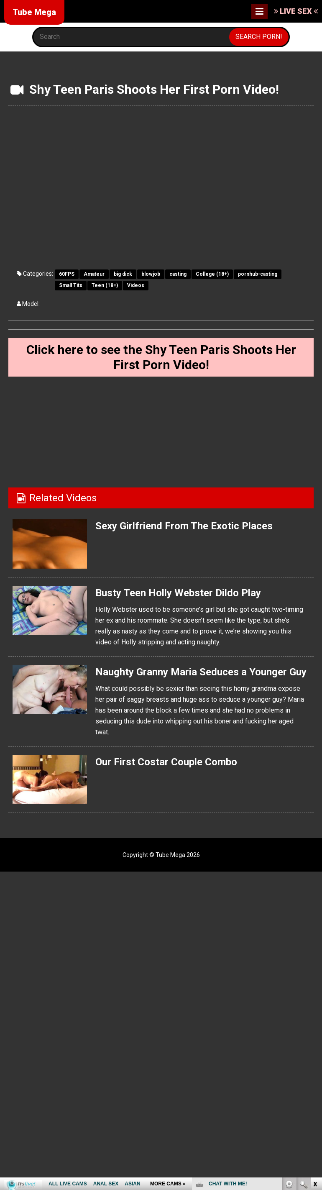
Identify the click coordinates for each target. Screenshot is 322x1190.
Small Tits (70, 285)
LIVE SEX (296, 11)
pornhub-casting (257, 274)
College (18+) (212, 274)
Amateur (94, 274)
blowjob (150, 274)
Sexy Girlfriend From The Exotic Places (183, 526)
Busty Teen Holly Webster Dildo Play (178, 592)
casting (178, 274)
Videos (135, 285)
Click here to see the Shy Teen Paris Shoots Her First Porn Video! (161, 357)
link (314, 1059)
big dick (123, 274)
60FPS (66, 274)
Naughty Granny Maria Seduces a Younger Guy (201, 672)
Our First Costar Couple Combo (166, 762)
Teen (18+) (105, 285)
